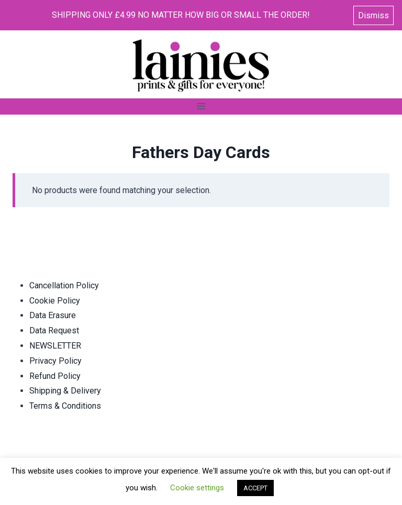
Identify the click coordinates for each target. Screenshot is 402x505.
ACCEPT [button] (255, 488)
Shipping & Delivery (65, 391)
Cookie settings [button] (197, 487)
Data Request (54, 330)
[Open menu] (201, 106)
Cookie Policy (54, 301)
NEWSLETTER (55, 346)
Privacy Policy (55, 361)
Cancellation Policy (64, 285)
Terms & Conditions (65, 406)
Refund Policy (55, 376)
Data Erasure (52, 315)
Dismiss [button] (373, 15)
